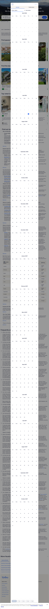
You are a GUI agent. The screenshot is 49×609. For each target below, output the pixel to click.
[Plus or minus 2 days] (23, 601)
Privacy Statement (34, 605)
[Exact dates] (14, 601)
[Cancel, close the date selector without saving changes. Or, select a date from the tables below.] (12, 4)
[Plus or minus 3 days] (28, 601)
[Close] (47, 604)
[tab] (17, 7)
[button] (25, 19)
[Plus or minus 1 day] (19, 601)
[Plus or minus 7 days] (32, 601)
